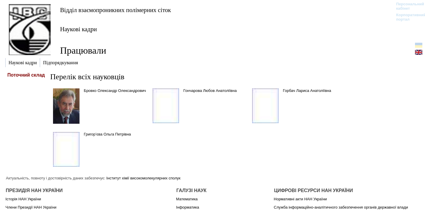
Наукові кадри (78, 29)
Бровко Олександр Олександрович (115, 90)
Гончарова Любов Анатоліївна (210, 90)
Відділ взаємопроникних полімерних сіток (115, 9)
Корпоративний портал (407, 17)
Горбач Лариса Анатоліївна (307, 90)
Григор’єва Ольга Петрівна (107, 134)
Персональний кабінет (407, 6)
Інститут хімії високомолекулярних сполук (143, 178)
